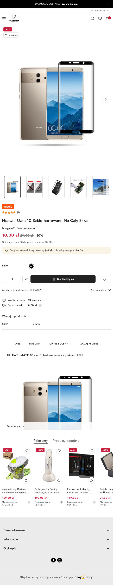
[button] (106, 99)
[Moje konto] (100, 11)
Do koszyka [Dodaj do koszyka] (63, 279)
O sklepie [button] (56, 548)
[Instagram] (59, 560)
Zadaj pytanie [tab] (89, 343)
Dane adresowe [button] (56, 530)
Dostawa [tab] (35, 343)
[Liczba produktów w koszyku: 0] (107, 18)
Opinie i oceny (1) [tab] (60, 343)
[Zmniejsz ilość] (4, 279)
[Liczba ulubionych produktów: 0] (100, 18)
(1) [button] (18, 212)
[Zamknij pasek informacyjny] (109, 4)
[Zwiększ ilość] (19, 279)
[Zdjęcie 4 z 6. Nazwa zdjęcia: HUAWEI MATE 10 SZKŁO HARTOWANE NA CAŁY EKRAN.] (78, 187)
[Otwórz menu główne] (4, 18)
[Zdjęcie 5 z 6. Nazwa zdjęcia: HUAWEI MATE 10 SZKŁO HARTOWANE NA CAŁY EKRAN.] (100, 187)
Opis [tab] (17, 343)
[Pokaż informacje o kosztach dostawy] (40, 305)
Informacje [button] (56, 539)
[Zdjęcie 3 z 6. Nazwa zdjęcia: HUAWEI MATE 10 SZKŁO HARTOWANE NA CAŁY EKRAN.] (56, 187)
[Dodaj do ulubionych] (104, 279)
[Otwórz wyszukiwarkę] (93, 18)
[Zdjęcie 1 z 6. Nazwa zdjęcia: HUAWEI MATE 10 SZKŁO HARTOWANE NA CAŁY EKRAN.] (12, 187)
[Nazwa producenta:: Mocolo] (8, 206)
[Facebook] (53, 560)
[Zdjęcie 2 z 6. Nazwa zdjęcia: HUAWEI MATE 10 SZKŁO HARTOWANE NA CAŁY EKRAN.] (34, 187)
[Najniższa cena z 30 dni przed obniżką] (29, 502)
